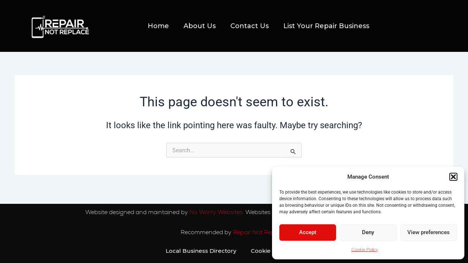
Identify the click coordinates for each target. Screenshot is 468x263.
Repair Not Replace (260, 232)
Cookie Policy (364, 249)
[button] (453, 176)
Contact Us (249, 26)
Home (158, 26)
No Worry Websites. (216, 212)
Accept (307, 232)
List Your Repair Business (326, 26)
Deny (368, 232)
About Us (200, 26)
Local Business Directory (201, 250)
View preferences (428, 232)
